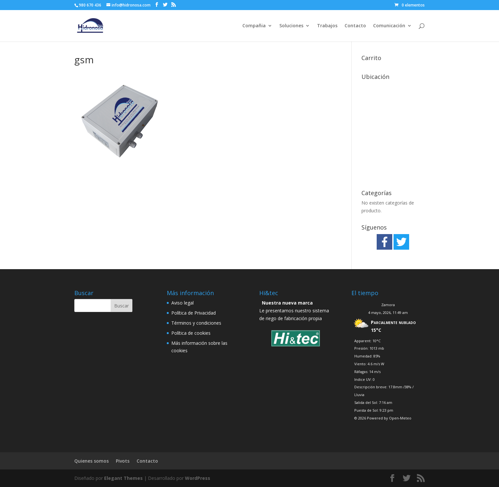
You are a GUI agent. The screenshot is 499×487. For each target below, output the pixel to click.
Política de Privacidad (193, 313)
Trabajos (327, 26)
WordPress (197, 478)
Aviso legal (182, 303)
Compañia (254, 26)
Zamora (388, 304)
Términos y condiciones (196, 323)
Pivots (122, 461)
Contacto (355, 26)
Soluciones (291, 26)
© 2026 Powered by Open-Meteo (382, 418)
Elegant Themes (123, 478)
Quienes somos (91, 461)
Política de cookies (191, 333)
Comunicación (389, 26)
